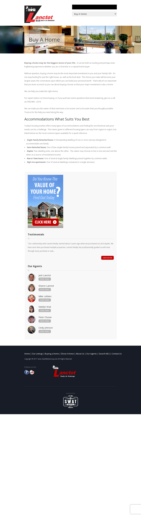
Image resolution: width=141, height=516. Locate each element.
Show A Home (67, 353)
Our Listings (37, 353)
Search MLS (104, 353)
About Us (80, 353)
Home (27, 353)
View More (107, 258)
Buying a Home (52, 353)
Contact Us (117, 353)
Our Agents (91, 353)
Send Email (44, 279)
